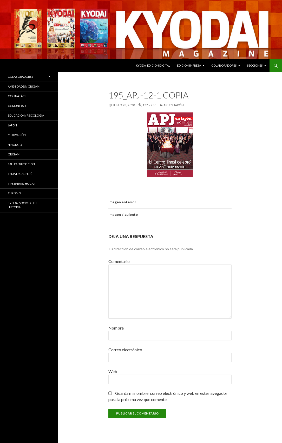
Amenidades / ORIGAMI (24, 86)
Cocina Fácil (17, 96)
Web (112, 371)
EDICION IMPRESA (189, 65)
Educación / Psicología (26, 115)
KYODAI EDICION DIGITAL (153, 65)
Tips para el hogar (21, 183)
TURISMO (14, 193)
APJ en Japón (173, 105)
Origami (14, 154)
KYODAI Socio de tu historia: (22, 205)
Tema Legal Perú (20, 173)
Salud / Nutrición (21, 164)
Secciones (255, 65)
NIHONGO (15, 144)
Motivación (17, 135)
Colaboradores (224, 65)
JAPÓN (12, 125)
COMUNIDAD (17, 106)
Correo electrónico (125, 349)
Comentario (119, 261)
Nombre (116, 327)
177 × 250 (149, 105)
